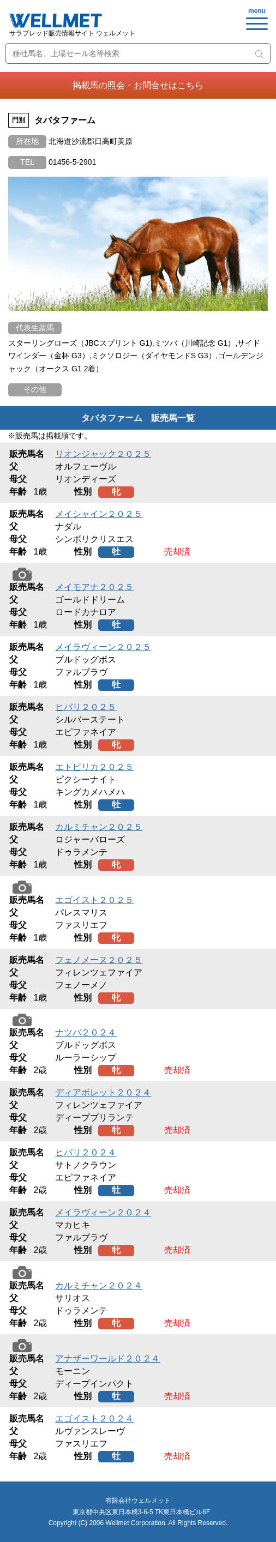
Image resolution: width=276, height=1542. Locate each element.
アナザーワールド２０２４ (107, 1358)
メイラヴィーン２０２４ (103, 1212)
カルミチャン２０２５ (98, 827)
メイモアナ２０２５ (94, 587)
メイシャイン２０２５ (98, 514)
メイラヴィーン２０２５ (103, 647)
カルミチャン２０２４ (98, 1285)
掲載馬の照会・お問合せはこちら (138, 85)
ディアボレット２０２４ (103, 1092)
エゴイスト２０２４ (94, 1418)
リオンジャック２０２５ (103, 454)
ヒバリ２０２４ (85, 1152)
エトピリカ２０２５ (94, 767)
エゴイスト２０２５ (94, 900)
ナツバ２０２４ (85, 1032)
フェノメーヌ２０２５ (98, 960)
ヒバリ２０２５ (85, 707)
